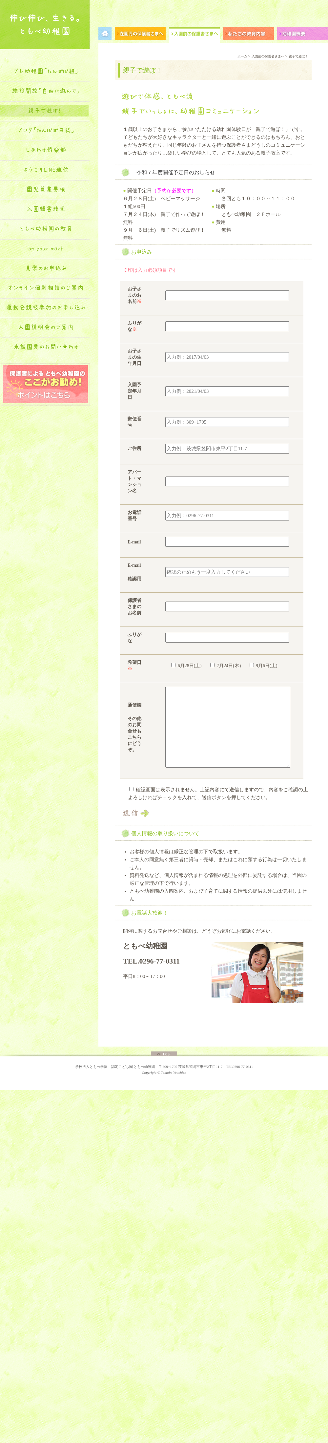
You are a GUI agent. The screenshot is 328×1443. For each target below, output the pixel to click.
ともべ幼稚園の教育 (46, 228)
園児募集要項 (46, 189)
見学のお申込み (46, 268)
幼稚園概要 (302, 35)
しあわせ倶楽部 (46, 150)
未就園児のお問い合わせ (46, 347)
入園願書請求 (46, 209)
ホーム (242, 56)
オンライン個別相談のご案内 (46, 288)
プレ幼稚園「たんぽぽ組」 (45, 71)
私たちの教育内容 (250, 35)
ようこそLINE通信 (46, 169)
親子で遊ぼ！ (44, 110)
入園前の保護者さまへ (196, 35)
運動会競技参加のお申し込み (46, 307)
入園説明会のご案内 (46, 327)
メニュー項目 (106, 35)
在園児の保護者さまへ (142, 35)
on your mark (46, 248)
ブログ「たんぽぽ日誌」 (45, 130)
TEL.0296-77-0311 (151, 961)
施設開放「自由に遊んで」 (46, 91)
